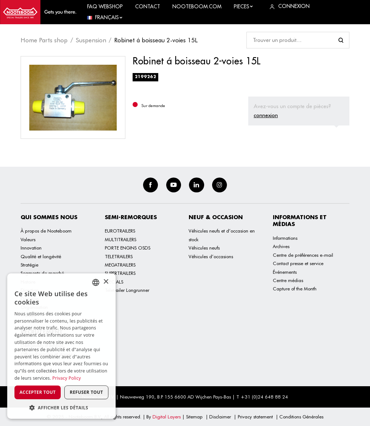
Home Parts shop (44, 40)
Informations (285, 238)
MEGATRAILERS (120, 265)
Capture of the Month (295, 288)
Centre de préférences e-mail (303, 255)
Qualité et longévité (41, 256)
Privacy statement (255, 416)
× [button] (105, 282)
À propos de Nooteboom (46, 231)
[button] (61, 408)
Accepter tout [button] (38, 392)
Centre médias (288, 280)
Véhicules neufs (204, 248)
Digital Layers (166, 416)
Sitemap (194, 416)
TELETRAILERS (119, 256)
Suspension (91, 40)
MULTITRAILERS (120, 239)
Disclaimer (220, 416)
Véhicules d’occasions (211, 256)
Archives (281, 246)
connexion (266, 115)
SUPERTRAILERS (120, 273)
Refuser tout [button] (86, 392)
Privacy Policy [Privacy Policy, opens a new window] (66, 378)
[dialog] (61, 346)
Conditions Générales (301, 416)
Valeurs (28, 239)
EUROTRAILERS (120, 231)
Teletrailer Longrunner (127, 290)
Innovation (31, 248)
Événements (285, 272)
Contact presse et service (298, 263)
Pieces (243, 6)
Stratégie (29, 265)
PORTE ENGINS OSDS (127, 248)
